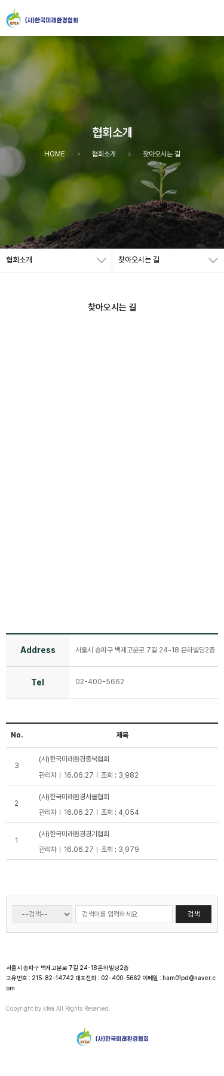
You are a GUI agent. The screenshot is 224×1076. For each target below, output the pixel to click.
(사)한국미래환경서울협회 (74, 797)
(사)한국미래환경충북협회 (74, 759)
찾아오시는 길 (138, 259)
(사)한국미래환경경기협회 (74, 834)
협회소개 (19, 259)
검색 (194, 914)
